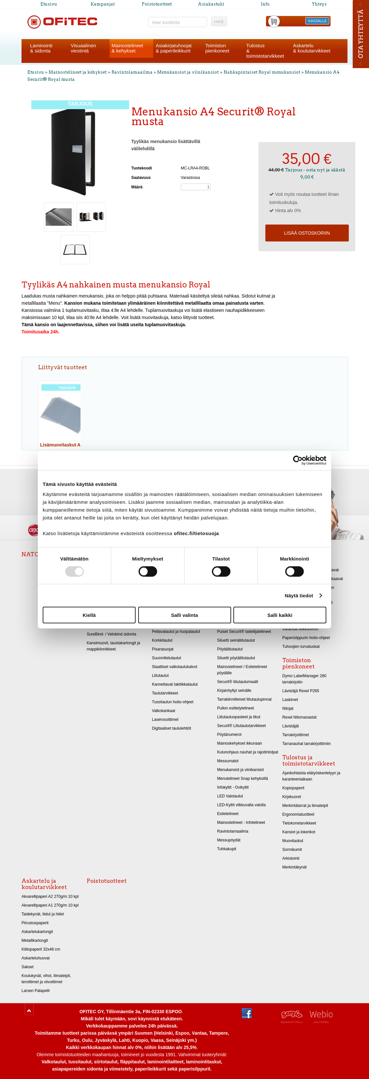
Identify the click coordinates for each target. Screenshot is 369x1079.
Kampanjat (103, 4)
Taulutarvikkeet (165, 693)
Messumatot (228, 761)
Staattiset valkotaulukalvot (174, 666)
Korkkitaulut (162, 640)
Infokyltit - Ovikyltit (233, 787)
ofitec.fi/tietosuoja (196, 533)
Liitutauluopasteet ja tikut (238, 717)
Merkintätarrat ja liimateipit (305, 805)
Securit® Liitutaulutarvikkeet (241, 725)
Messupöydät (229, 840)
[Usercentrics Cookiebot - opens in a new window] (297, 460)
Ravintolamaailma (132, 72)
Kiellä (89, 615)
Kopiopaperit (293, 788)
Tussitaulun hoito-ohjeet (172, 702)
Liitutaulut (160, 675)
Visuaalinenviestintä (83, 48)
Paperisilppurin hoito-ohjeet (306, 637)
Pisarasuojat (162, 649)
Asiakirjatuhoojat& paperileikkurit (174, 48)
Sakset (28, 967)
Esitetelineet (228, 813)
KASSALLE (317, 21)
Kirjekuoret (291, 797)
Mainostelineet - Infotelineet (241, 822)
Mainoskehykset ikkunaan (239, 743)
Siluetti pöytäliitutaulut (236, 658)
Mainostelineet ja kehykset (78, 72)
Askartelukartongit (37, 931)
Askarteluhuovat (36, 958)
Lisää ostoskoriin (307, 233)
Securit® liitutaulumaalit (237, 681)
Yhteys (319, 4)
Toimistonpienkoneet (217, 48)
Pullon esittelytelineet (235, 708)
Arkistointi (290, 858)
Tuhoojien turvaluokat (301, 646)
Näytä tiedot (299, 595)
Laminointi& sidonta (41, 48)
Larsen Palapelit (36, 990)
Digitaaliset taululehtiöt (171, 728)
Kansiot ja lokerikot (298, 832)
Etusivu (48, 4)
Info (265, 4)
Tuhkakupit (226, 849)
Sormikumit (292, 849)
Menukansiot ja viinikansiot (188, 72)
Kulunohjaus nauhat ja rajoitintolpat (247, 752)
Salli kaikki (279, 615)
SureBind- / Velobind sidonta (111, 634)
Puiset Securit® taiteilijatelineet (244, 631)
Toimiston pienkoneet (298, 663)
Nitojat (287, 708)
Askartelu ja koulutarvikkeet (44, 884)
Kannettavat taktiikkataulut (175, 684)
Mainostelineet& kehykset (127, 48)
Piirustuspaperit (35, 923)
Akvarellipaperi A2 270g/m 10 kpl (50, 896)
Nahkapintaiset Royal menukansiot (262, 72)
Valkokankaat (163, 710)
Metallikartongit (35, 940)
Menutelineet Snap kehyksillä (242, 778)
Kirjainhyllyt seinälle (234, 690)
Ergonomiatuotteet (298, 814)
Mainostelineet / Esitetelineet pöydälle (242, 669)
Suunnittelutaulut (166, 658)
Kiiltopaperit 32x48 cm (41, 949)
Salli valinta (184, 615)
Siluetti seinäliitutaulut (236, 640)
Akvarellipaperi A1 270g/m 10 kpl (50, 905)
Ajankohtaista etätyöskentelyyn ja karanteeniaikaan (311, 776)
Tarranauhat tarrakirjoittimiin (306, 743)
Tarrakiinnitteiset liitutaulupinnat (244, 699)
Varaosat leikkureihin (300, 629)
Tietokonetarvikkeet (299, 823)
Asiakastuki (211, 4)
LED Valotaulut (230, 796)
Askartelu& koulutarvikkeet (311, 48)
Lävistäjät (290, 726)
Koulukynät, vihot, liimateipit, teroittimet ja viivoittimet (46, 978)
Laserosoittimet (165, 719)
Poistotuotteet (157, 4)
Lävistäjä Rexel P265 (300, 691)
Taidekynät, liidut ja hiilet (43, 914)
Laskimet (290, 699)
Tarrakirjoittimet (295, 735)
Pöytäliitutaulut (230, 649)
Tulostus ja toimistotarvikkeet (308, 760)
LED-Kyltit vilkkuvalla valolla (241, 805)
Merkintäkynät (294, 867)
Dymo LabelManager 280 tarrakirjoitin (304, 679)
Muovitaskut (292, 840)
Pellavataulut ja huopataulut (176, 631)
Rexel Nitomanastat (299, 717)
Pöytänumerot (229, 734)
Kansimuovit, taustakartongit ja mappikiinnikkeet (113, 646)
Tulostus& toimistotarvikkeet (265, 51)
